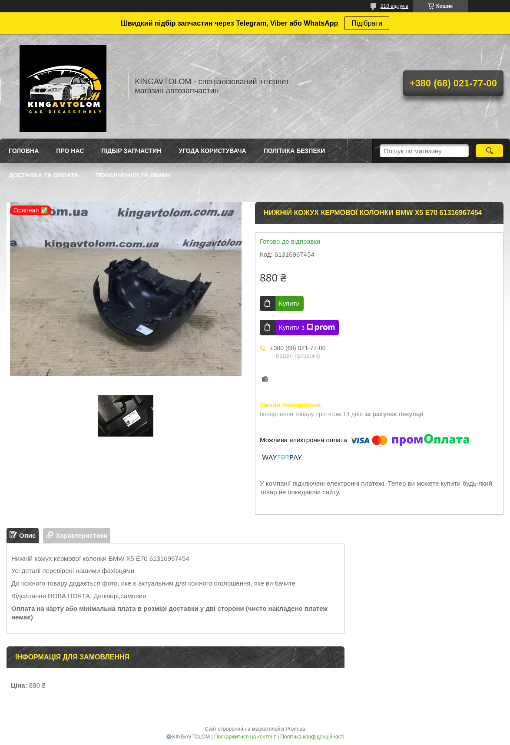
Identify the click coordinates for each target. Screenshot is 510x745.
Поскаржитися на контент (245, 737)
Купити (289, 303)
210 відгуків (394, 6)
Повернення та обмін (133, 175)
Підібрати (366, 23)
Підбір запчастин (131, 150)
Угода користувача (212, 150)
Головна (24, 150)
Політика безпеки (294, 150)
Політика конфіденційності (312, 737)
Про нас (70, 150)
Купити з (307, 327)
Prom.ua (295, 729)
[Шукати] (489, 150)
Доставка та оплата (44, 175)
